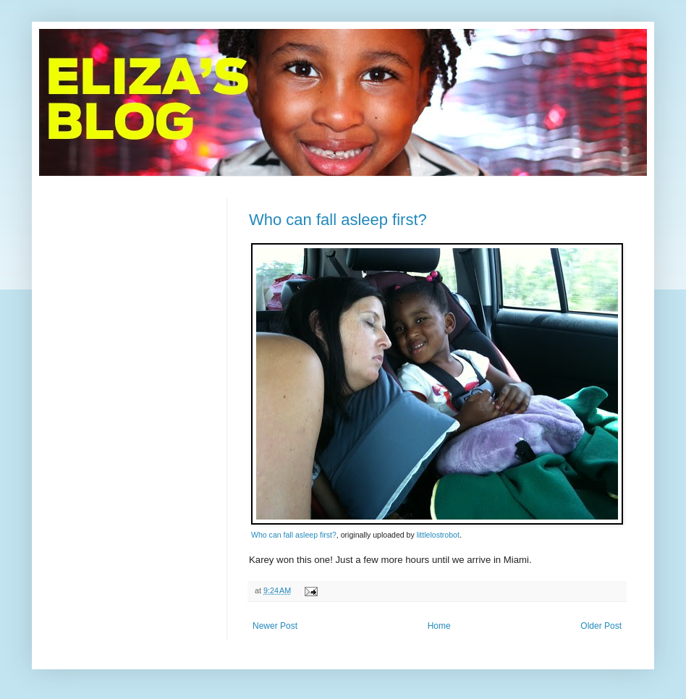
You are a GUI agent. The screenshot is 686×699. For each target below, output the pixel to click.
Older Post (601, 626)
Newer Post (275, 626)
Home (439, 626)
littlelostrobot (438, 534)
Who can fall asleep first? (338, 220)
